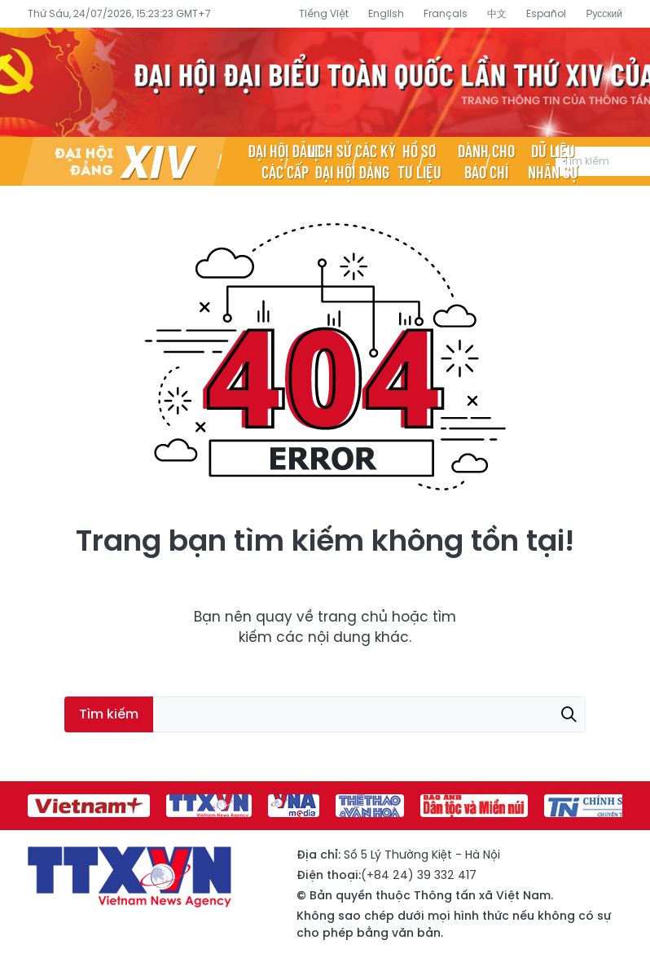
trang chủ (353, 616)
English (386, 13)
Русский (604, 13)
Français (446, 13)
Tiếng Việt (324, 13)
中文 (497, 13)
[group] (89, 805)
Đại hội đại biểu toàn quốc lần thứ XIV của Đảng (325, 82)
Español (546, 13)
